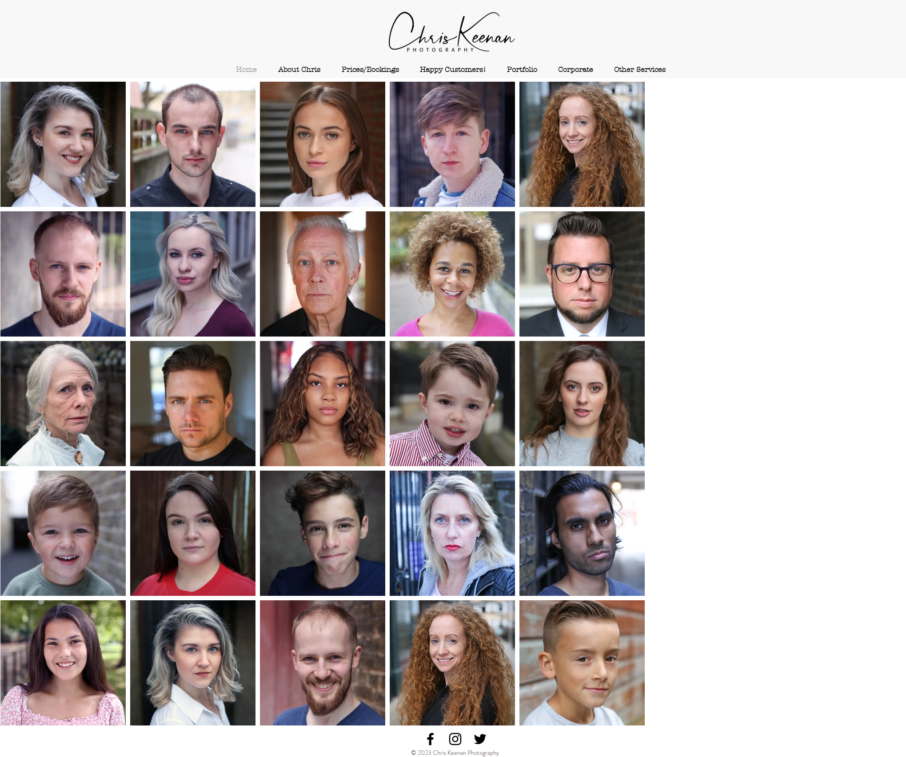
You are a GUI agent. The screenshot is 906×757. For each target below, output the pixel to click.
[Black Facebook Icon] (430, 739)
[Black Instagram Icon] (455, 739)
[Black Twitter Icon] (480, 739)
